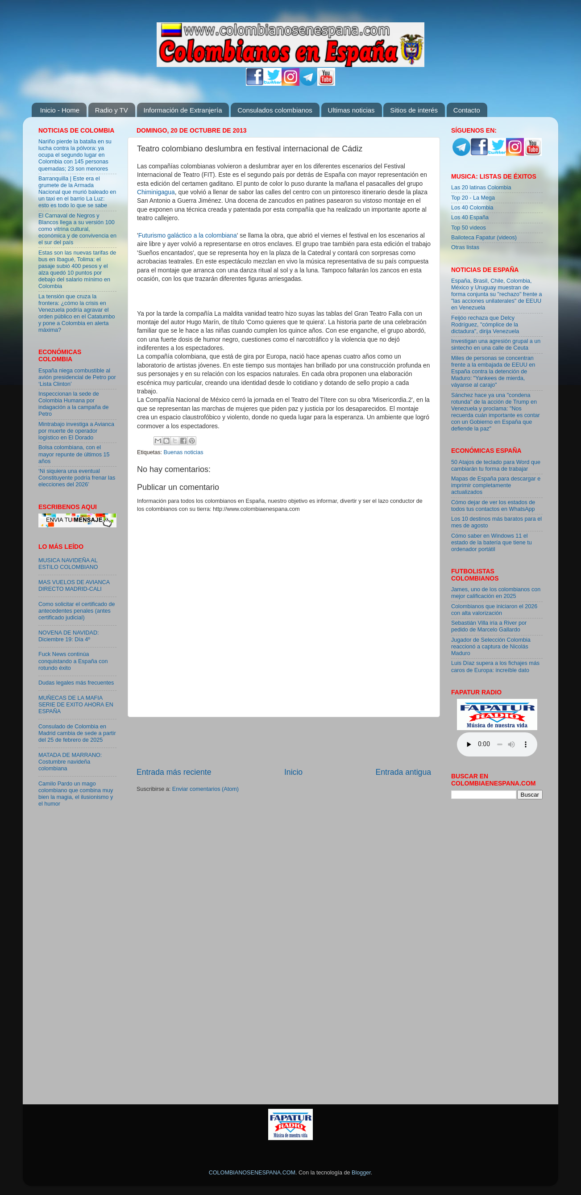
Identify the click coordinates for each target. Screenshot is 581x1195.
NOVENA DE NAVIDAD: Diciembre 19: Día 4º (68, 636)
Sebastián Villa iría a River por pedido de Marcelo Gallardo (489, 626)
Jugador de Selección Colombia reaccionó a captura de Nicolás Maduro (491, 646)
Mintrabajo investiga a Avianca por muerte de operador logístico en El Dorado (76, 431)
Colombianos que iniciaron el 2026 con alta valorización (494, 609)
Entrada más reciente (174, 772)
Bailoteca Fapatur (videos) (484, 237)
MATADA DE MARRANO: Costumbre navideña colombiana (70, 762)
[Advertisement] (283, 742)
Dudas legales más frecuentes (76, 683)
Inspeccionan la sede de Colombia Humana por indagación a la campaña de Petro (73, 404)
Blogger (361, 1173)
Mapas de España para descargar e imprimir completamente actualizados (495, 485)
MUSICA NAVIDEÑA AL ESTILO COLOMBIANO (68, 563)
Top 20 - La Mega (473, 198)
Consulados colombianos (274, 110)
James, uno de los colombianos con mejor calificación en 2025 (495, 592)
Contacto (466, 110)
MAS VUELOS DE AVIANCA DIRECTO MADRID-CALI (73, 585)
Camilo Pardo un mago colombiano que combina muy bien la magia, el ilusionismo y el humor (75, 794)
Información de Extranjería (183, 110)
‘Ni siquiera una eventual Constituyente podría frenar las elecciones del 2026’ (76, 478)
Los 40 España (470, 217)
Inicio (293, 772)
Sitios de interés (414, 110)
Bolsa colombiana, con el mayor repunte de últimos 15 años (74, 454)
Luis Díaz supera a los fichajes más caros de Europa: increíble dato (495, 666)
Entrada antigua (403, 772)
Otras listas (465, 247)
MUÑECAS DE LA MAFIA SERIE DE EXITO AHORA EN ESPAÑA (75, 704)
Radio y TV (111, 110)
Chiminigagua (156, 192)
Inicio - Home (59, 110)
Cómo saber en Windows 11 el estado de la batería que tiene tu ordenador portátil (491, 542)
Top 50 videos (468, 228)
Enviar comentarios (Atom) (205, 789)
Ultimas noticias (351, 110)
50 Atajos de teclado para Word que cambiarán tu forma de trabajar (495, 465)
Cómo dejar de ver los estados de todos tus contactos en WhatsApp (493, 505)
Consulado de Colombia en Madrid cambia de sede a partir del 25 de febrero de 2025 (77, 733)
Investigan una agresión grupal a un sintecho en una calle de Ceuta (495, 344)
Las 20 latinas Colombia (481, 187)
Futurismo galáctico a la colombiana (187, 235)
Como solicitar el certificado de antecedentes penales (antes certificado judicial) (76, 611)
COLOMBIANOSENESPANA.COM (252, 1173)
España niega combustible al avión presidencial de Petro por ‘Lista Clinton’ (77, 377)
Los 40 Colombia (472, 208)
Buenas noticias (183, 452)
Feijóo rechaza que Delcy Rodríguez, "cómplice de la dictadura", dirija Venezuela (485, 324)
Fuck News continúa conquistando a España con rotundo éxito (73, 661)
